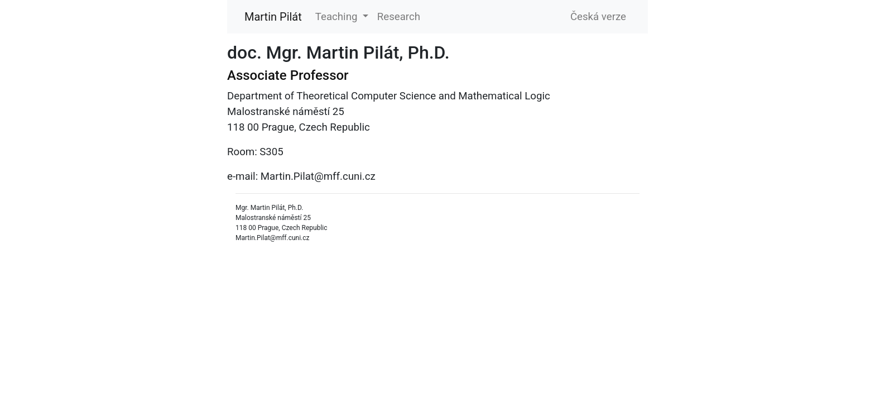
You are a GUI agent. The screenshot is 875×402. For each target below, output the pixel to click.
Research (398, 17)
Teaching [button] (337, 17)
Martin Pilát (273, 16)
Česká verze (598, 17)
